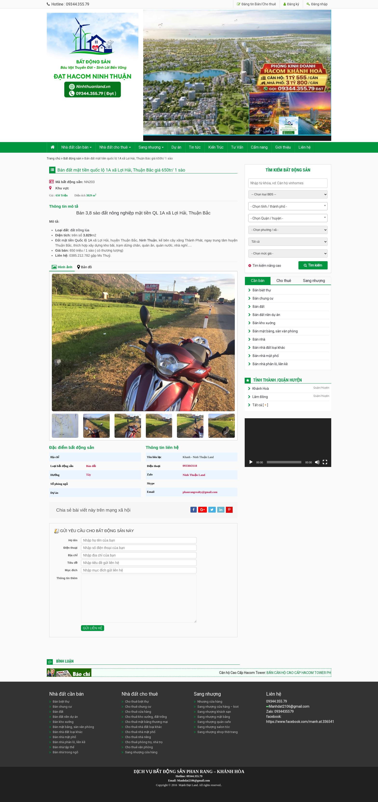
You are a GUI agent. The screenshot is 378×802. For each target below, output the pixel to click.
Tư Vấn (237, 147)
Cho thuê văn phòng (139, 747)
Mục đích (71, 570)
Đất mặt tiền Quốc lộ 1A (73, 240)
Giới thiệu (283, 147)
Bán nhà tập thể (63, 747)
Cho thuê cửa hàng (138, 711)
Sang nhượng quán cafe (214, 722)
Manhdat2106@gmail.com (289, 706)
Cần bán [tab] (257, 280)
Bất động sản (72, 158)
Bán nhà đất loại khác (269, 348)
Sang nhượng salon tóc (213, 727)
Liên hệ (304, 147)
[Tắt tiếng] (317, 462)
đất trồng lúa (79, 230)
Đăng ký (291, 4)
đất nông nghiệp (117, 212)
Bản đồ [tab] (84, 267)
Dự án (176, 147)
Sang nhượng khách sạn (214, 711)
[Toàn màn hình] (325, 462)
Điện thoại (70, 547)
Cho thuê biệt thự (137, 701)
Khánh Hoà (260, 389)
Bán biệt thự (262, 290)
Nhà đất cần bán (74, 147)
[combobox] (288, 206)
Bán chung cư (263, 298)
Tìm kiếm (313, 265)
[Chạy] (251, 462)
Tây (88, 474)
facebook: (274, 717)
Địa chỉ (72, 555)
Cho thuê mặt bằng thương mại (146, 722)
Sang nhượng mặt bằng (213, 717)
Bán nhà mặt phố (266, 356)
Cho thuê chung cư (138, 706)
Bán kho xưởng (264, 323)
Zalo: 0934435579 (280, 711)
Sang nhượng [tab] (314, 280)
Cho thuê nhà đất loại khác (143, 727)
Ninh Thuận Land (194, 475)
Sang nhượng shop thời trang (217, 732)
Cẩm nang (259, 147)
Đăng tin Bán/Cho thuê (256, 4)
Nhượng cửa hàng (209, 701)
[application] (288, 442)
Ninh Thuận (148, 240)
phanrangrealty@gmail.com (200, 492)
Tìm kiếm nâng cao (266, 265)
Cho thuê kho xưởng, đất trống (146, 717)
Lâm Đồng (260, 397)
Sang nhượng (150, 147)
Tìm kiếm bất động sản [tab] (288, 169)
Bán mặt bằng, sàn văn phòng (275, 331)
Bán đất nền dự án (266, 315)
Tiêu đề (72, 562)
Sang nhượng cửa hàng (141, 752)
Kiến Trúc (215, 147)
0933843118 (190, 465)
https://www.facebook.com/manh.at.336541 (300, 722)
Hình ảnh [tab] (62, 267)
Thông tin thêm (66, 578)
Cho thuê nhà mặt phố (140, 732)
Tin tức (195, 147)
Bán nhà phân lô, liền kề (270, 364)
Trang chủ (53, 158)
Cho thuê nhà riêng (138, 737)
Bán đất (91, 466)
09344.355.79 (276, 701)
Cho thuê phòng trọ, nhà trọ (143, 742)
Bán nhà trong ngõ (65, 752)
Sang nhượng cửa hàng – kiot (218, 706)
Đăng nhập (317, 4)
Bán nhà (259, 339)
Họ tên (72, 540)
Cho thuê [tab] (284, 280)
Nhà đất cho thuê (113, 147)
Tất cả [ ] (260, 405)
